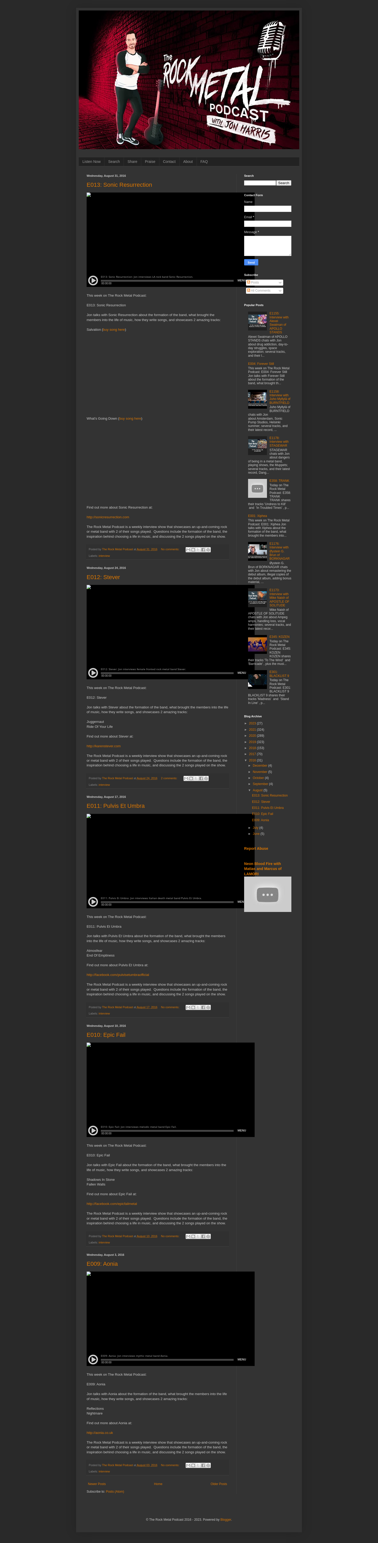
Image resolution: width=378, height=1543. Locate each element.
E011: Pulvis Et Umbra (116, 806)
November (260, 772)
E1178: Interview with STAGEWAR (279, 441)
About (188, 161)
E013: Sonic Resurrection (119, 184)
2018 (253, 748)
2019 (253, 742)
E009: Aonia (102, 1264)
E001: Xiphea (257, 516)
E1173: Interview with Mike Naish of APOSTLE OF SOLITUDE (279, 597)
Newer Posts (97, 1484)
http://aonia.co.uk (100, 1433)
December (260, 765)
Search (114, 161)
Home (158, 1484)
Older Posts (219, 1484)
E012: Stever (103, 577)
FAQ (204, 161)
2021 (253, 730)
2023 (253, 723)
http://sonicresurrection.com (108, 517)
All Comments (258, 290)
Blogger (225, 1519)
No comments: (170, 549)
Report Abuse (256, 848)
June (256, 834)
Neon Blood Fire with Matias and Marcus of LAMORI (263, 869)
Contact (169, 161)
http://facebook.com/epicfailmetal (112, 1204)
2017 (253, 754)
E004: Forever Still (261, 364)
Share (132, 161)
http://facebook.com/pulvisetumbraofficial (118, 975)
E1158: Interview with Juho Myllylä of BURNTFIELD (280, 397)
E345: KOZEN (280, 637)
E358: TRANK (279, 481)
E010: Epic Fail (106, 1035)
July (256, 828)
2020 (253, 736)
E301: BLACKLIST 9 (279, 673)
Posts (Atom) (115, 1491)
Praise (150, 161)
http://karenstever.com (104, 746)
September (261, 784)
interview (104, 555)
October (259, 778)
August (258, 790)
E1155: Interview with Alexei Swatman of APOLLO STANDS (279, 323)
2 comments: (169, 778)
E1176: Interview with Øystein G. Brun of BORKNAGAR (280, 551)
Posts (253, 282)
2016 (253, 760)
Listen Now (91, 161)
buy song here (114, 330)
